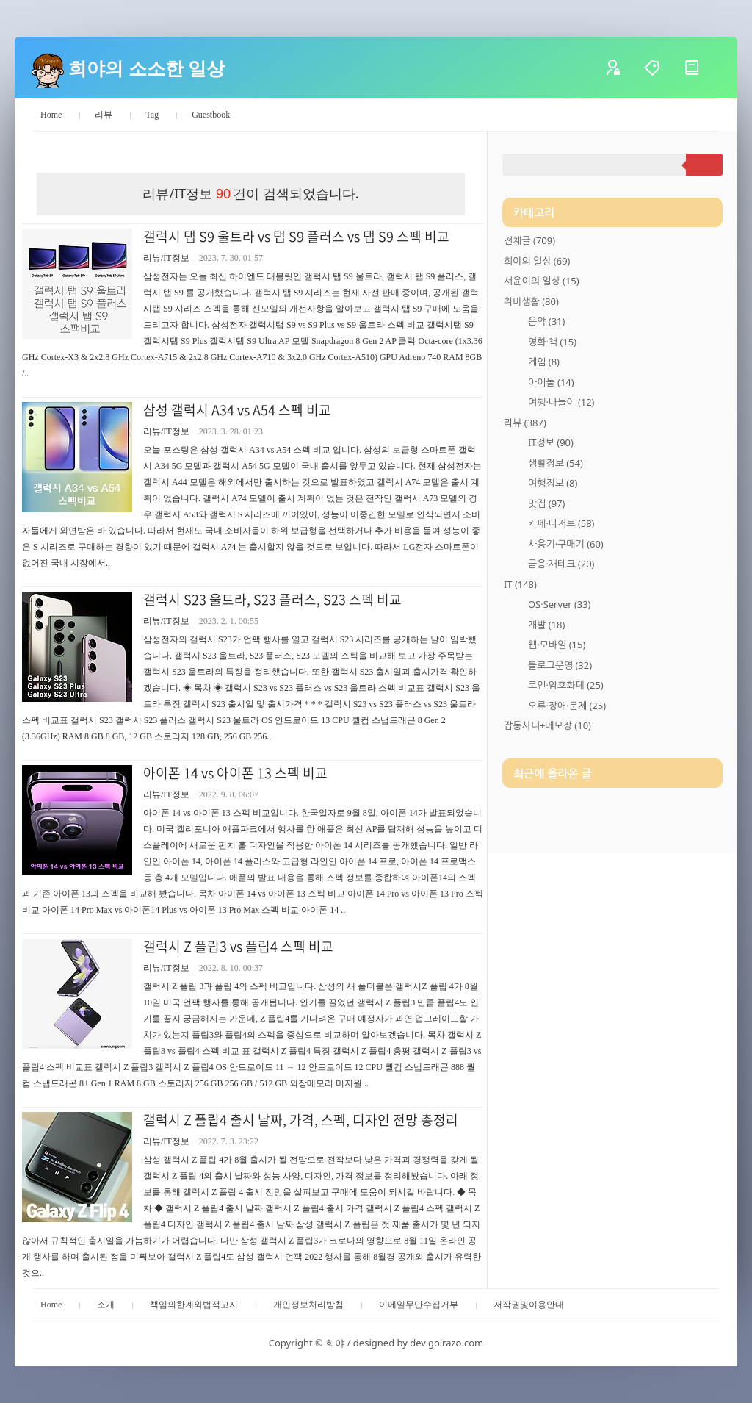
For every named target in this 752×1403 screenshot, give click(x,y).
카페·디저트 (561, 523)
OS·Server (559, 604)
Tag (152, 115)
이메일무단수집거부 (418, 1304)
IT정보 (551, 442)
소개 (106, 1304)
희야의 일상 (537, 261)
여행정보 (552, 482)
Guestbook (211, 115)
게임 (544, 361)
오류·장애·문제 (567, 705)
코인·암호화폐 (566, 685)
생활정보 (555, 463)
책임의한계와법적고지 (194, 1304)
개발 (546, 624)
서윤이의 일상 (541, 280)
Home (51, 115)
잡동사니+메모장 (547, 725)
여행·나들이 (561, 402)
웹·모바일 (556, 644)
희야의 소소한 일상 (146, 67)
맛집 (546, 503)
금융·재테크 (561, 563)
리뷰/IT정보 (166, 258)
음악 (546, 321)
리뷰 (103, 115)
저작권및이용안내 (529, 1304)
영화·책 (552, 341)
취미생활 (531, 301)
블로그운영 (560, 665)
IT (520, 584)
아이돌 (551, 382)
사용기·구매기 (566, 543)
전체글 (529, 240)
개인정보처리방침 (308, 1304)
